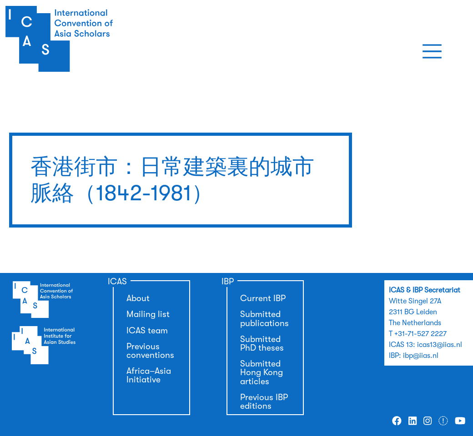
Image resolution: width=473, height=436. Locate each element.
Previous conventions (150, 351)
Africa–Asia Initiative (148, 375)
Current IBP (263, 298)
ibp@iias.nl (420, 356)
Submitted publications (264, 318)
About (138, 298)
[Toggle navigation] (432, 51)
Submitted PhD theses (262, 343)
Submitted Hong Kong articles (261, 372)
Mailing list (148, 314)
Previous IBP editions (264, 401)
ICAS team (147, 331)
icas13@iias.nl (439, 345)
